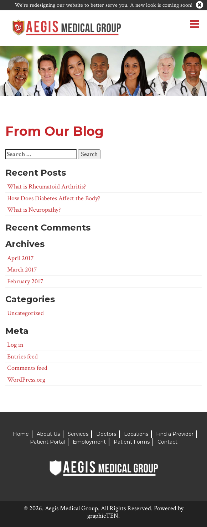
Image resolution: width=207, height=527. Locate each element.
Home (21, 434)
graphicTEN (102, 516)
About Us (48, 434)
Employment (89, 442)
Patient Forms (132, 442)
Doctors (106, 434)
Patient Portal (47, 442)
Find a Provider (174, 434)
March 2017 (22, 269)
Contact (167, 442)
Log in (15, 345)
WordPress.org (26, 380)
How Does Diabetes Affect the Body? (53, 198)
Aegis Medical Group (71, 508)
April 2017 (20, 258)
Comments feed (27, 368)
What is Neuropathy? (34, 210)
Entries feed (22, 356)
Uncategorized (25, 313)
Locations (136, 434)
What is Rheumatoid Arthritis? (46, 186)
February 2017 (25, 281)
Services (78, 434)
